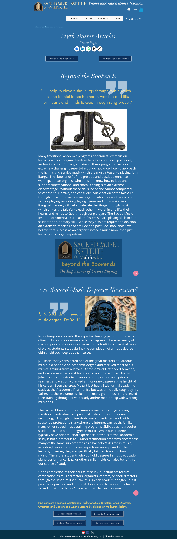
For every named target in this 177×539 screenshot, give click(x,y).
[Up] (136, 273)
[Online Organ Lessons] (69, 523)
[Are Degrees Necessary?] (115, 58)
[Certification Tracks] (69, 514)
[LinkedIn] (82, 49)
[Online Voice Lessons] (107, 523)
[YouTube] (83, 532)
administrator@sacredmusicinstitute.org (49, 27)
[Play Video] (88, 258)
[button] (141, 9)
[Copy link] (99, 49)
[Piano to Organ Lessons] (107, 514)
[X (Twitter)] (94, 49)
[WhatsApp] (88, 49)
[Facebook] (76, 49)
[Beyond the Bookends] (61, 58)
